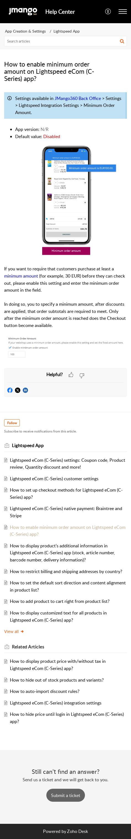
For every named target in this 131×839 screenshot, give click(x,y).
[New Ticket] (65, 795)
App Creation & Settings (25, 31)
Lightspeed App (67, 31)
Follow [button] (12, 423)
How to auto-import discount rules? (44, 691)
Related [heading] (28, 647)
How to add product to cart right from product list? (59, 601)
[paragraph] (65, 228)
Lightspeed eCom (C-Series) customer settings (54, 479)
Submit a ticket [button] (65, 795)
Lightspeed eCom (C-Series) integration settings (55, 703)
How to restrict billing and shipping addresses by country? (66, 571)
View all (14, 631)
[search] (65, 41)
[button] (108, 11)
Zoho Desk (77, 831)
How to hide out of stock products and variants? (57, 680)
